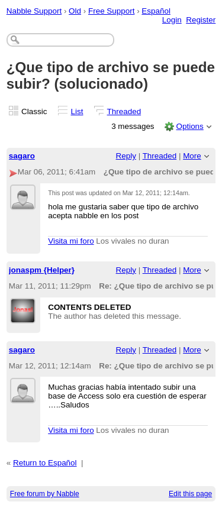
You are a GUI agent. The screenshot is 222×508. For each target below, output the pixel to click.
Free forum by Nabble (44, 494)
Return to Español (45, 462)
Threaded (124, 111)
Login (172, 19)
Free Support (111, 11)
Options (189, 126)
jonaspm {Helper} (42, 270)
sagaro (22, 155)
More (192, 155)
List (77, 111)
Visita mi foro (71, 241)
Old (75, 11)
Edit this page (190, 494)
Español (155, 11)
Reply (126, 155)
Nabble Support (34, 11)
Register (200, 19)
